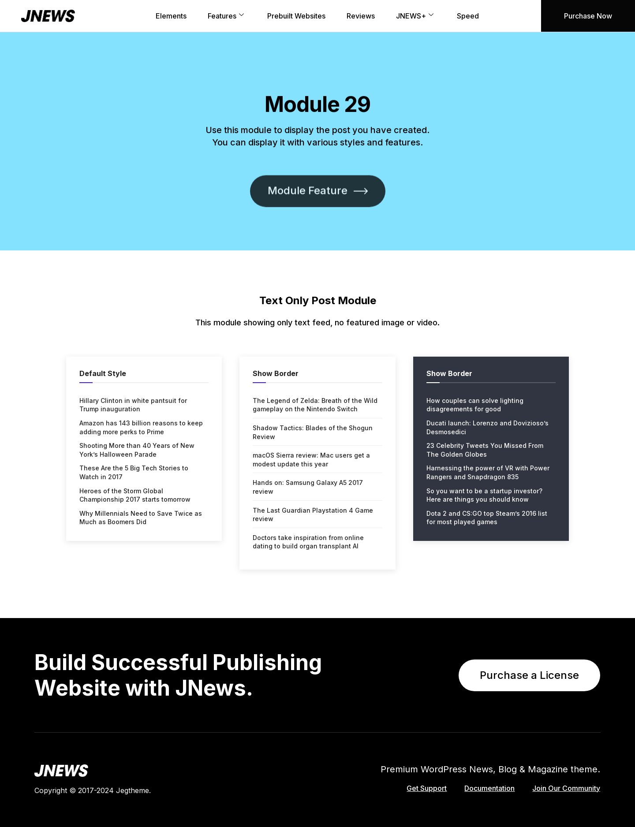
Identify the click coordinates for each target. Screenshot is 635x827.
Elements (171, 15)
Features (227, 15)
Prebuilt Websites (296, 15)
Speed (468, 15)
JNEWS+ (416, 15)
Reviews (361, 15)
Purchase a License (529, 675)
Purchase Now (588, 15)
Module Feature (318, 235)
